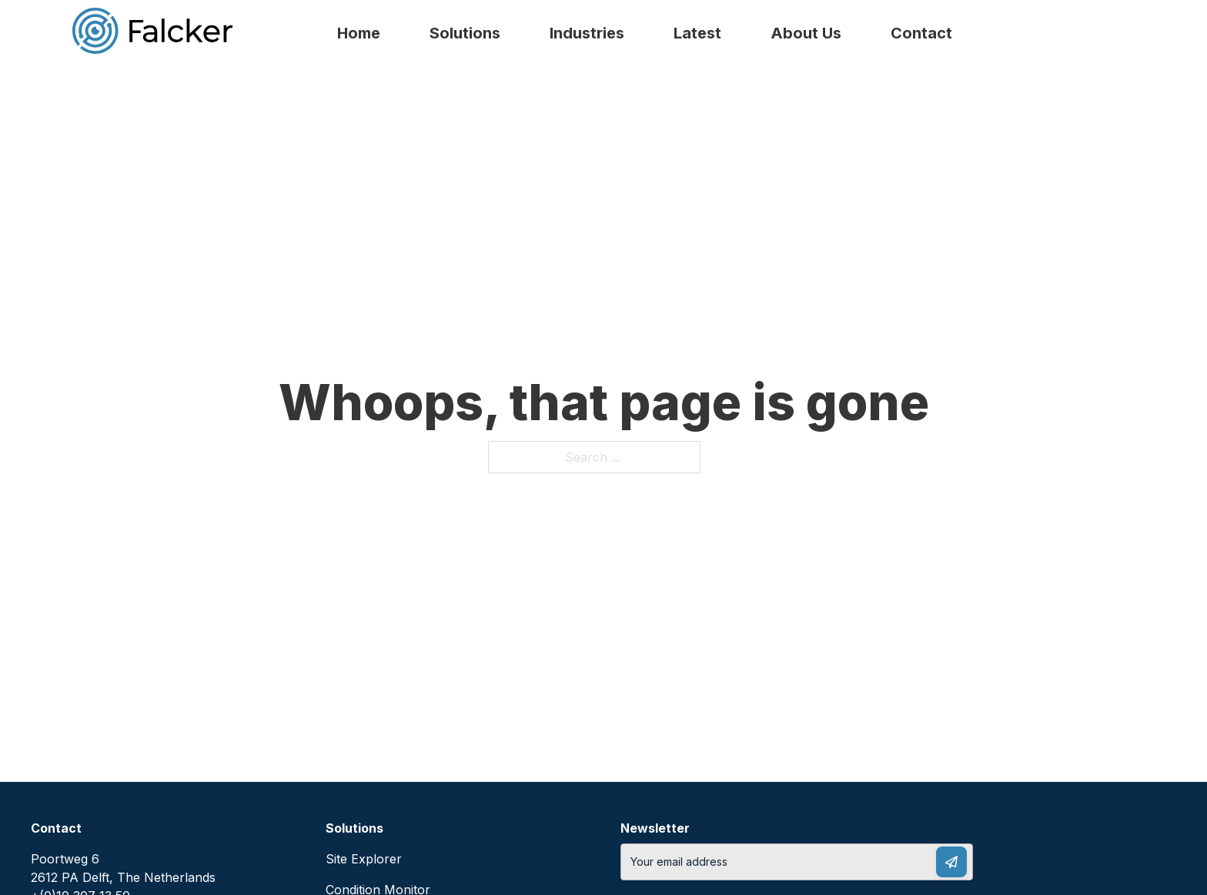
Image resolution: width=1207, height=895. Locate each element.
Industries (587, 33)
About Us (806, 33)
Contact (921, 33)
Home (358, 33)
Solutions (465, 33)
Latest (697, 33)
